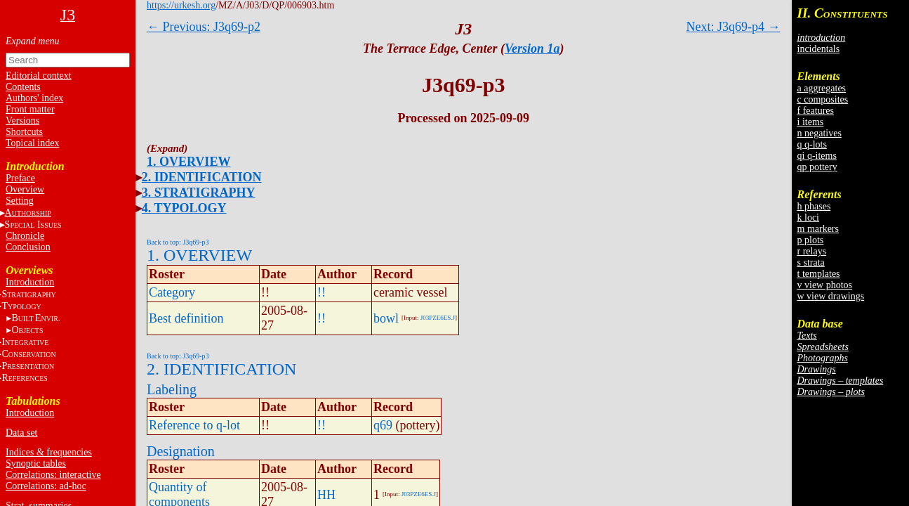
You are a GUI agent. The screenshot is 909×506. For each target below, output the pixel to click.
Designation (181, 451)
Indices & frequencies (49, 452)
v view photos (825, 285)
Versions (22, 120)
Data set (21, 432)
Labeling (172, 389)
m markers (818, 228)
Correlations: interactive (53, 474)
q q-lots (812, 144)
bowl (386, 318)
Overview (25, 189)
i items (810, 122)
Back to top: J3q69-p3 (178, 242)
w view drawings (831, 296)
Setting (20, 200)
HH (326, 495)
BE (35, 318)
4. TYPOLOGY (184, 208)
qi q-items (817, 155)
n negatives (819, 133)
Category (172, 292)
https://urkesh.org (181, 5)
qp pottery (817, 167)
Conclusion (28, 247)
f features (815, 110)
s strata (811, 262)
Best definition (186, 318)
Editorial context (39, 75)
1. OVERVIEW (188, 162)
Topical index (32, 143)
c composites (823, 99)
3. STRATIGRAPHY (199, 193)
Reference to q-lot (194, 425)
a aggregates (822, 88)
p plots (810, 240)
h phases (814, 206)
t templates (818, 273)
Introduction (30, 282)
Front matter (30, 109)
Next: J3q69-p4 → (733, 27)
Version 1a (532, 48)
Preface (20, 178)
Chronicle (25, 236)
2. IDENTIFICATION (202, 177)
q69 (382, 425)
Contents (23, 87)
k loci (808, 217)
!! (321, 292)
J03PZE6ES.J (437, 317)
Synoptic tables (36, 463)
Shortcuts (24, 131)
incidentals (818, 49)
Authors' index (34, 98)
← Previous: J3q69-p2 (203, 27)
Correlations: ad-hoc (46, 486)
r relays (812, 251)
